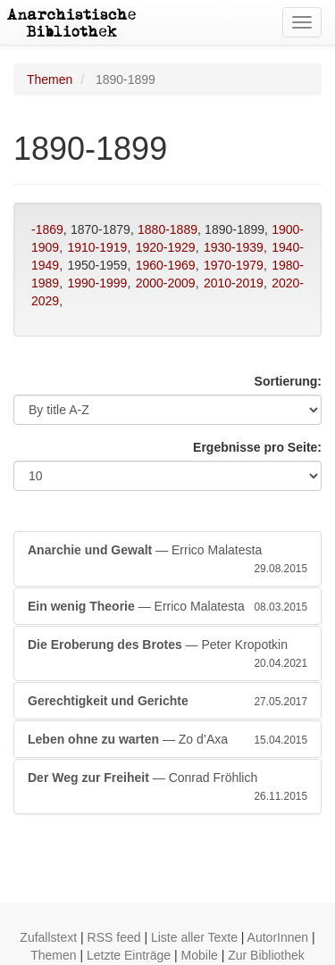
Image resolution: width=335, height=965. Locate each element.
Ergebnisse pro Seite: (257, 447)
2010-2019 (234, 283)
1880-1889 (167, 229)
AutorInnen (278, 937)
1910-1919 (97, 247)
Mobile (199, 955)
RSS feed (114, 937)
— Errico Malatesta (167, 560)
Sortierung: (288, 381)
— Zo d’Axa (167, 739)
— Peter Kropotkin (167, 654)
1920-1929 (166, 247)
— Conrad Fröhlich (167, 787)
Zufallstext (48, 937)
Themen (49, 79)
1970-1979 (234, 265)
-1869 (47, 229)
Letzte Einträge (129, 955)
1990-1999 (97, 283)
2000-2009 (166, 283)
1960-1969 (166, 265)
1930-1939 (234, 247)
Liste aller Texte (194, 937)
